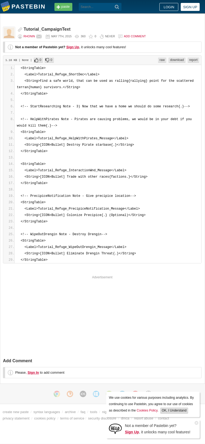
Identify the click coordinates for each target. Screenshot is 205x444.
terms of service (72, 418)
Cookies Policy (147, 410)
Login (169, 7)
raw (162, 60)
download (177, 60)
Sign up (190, 7)
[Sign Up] (115, 428)
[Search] (117, 7)
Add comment (135, 36)
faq (83, 412)
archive (70, 412)
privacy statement (16, 418)
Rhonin (29, 36)
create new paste (16, 412)
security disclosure (102, 418)
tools (93, 412)
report (193, 60)
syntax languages (46, 412)
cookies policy (45, 418)
